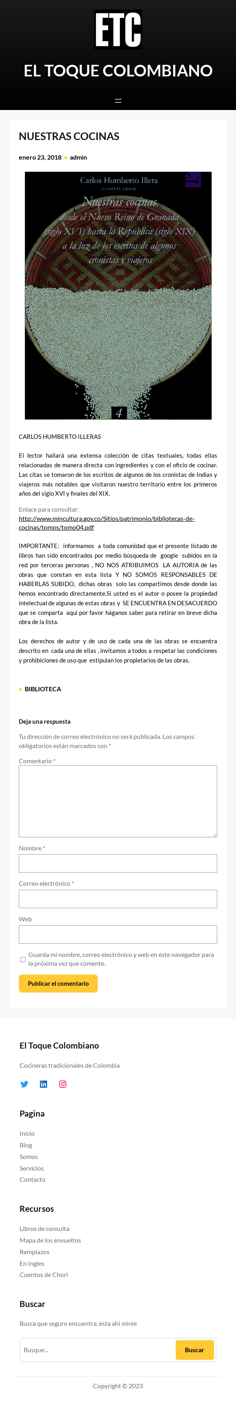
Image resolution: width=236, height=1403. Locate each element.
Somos (29, 1156)
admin (78, 157)
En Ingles (32, 1263)
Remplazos (35, 1251)
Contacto (33, 1179)
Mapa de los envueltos (50, 1240)
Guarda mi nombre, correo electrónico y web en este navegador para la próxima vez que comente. (121, 959)
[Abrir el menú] (118, 101)
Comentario (37, 761)
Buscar (194, 1349)
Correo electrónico (46, 883)
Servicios (32, 1168)
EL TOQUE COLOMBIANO (118, 70)
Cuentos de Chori (44, 1274)
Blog (26, 1145)
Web (25, 919)
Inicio (27, 1133)
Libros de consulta (44, 1228)
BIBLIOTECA (43, 688)
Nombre (32, 848)
